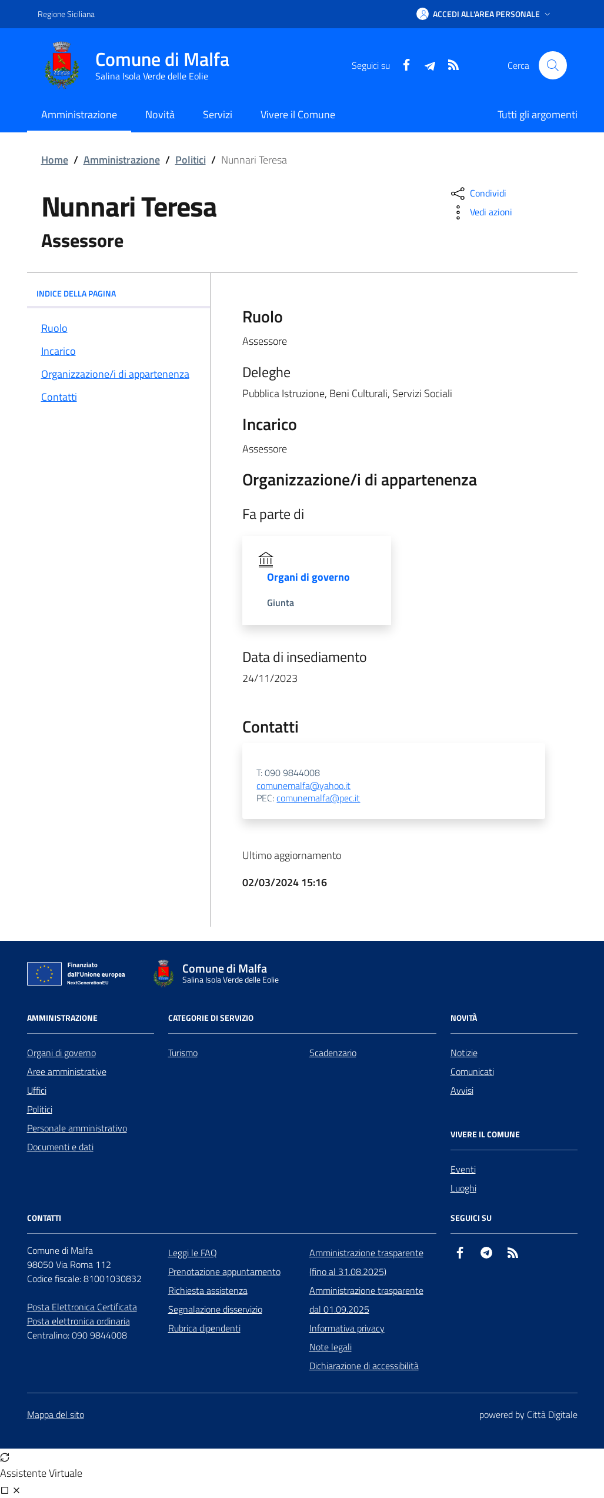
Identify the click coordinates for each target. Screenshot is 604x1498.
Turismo (183, 1053)
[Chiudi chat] (16, 1490)
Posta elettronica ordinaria (78, 1321)
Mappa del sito (55, 1414)
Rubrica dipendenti (204, 1328)
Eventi (463, 1169)
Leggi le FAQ (192, 1253)
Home (54, 160)
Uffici (36, 1090)
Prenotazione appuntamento (224, 1271)
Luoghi (463, 1188)
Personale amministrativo (77, 1128)
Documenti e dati (60, 1147)
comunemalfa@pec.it (318, 798)
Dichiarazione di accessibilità (364, 1366)
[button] (484, 14)
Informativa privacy (347, 1328)
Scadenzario (332, 1053)
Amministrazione (122, 160)
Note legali (330, 1347)
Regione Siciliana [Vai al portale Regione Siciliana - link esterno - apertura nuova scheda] (66, 14)
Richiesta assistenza (208, 1290)
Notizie (464, 1053)
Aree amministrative (66, 1071)
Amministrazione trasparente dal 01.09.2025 (366, 1299)
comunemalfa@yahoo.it (303, 786)
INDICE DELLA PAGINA (118, 293)
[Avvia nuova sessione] (4, 1457)
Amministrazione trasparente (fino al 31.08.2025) (366, 1262)
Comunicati (472, 1071)
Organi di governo (61, 1053)
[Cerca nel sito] (553, 65)
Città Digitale (552, 1414)
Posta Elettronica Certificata (82, 1307)
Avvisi (462, 1090)
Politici (190, 160)
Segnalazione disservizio (215, 1309)
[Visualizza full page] (4, 1490)
